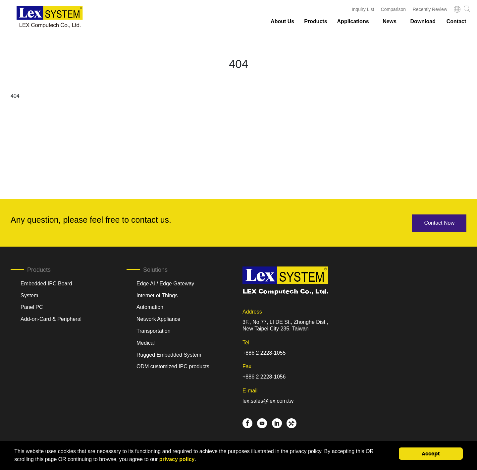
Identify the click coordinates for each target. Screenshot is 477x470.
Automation (149, 306)
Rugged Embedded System (168, 354)
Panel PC (32, 306)
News (390, 21)
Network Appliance (158, 318)
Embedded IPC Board (46, 283)
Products (315, 21)
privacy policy (177, 459)
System (29, 294)
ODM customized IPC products (172, 366)
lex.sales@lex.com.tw (267, 400)
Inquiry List (363, 9)
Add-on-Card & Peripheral (51, 318)
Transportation (153, 330)
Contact (456, 21)
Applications (353, 21)
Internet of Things (157, 294)
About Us (282, 21)
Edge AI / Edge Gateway (165, 283)
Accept (431, 453)
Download (423, 21)
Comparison (393, 9)
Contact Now (439, 222)
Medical (145, 342)
